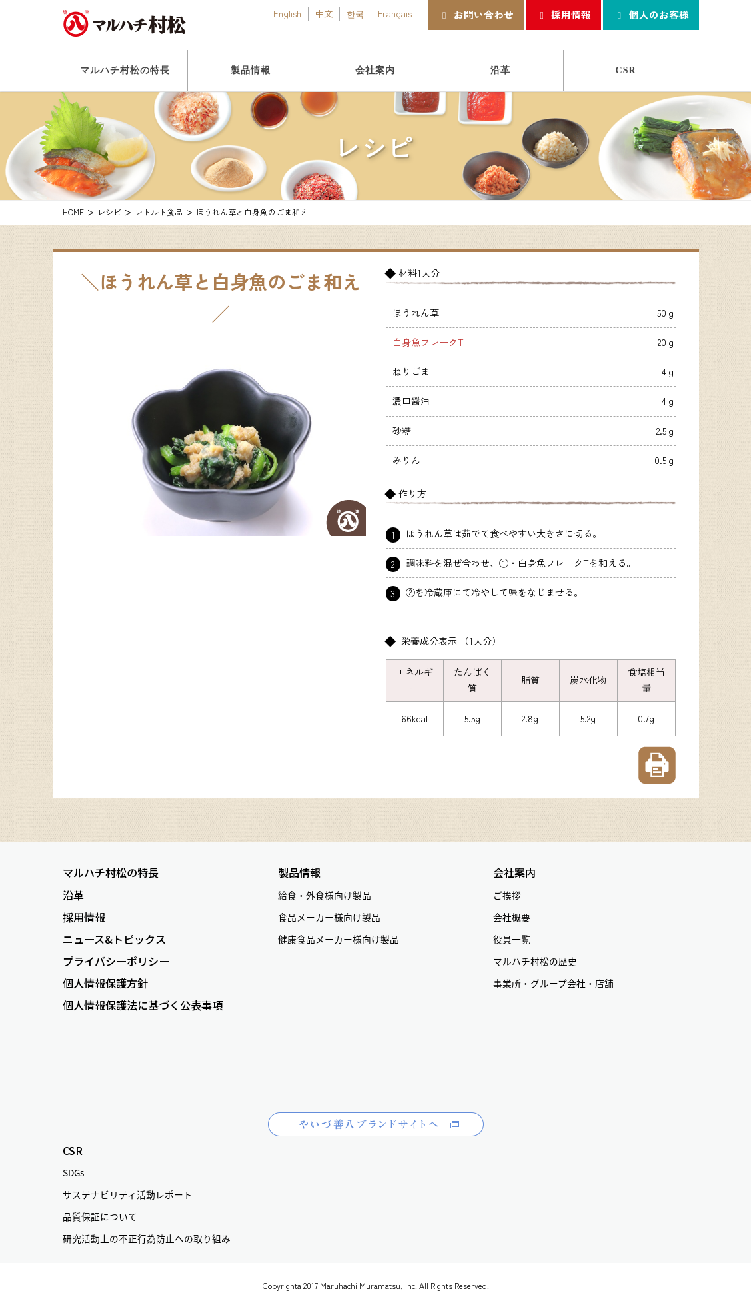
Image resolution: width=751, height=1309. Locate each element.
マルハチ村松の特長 (111, 872)
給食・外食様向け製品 (324, 895)
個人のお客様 (650, 14)
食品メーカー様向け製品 (329, 917)
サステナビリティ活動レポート (128, 1194)
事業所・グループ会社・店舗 (553, 983)
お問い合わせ (476, 14)
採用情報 (563, 14)
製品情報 (299, 872)
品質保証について (100, 1216)
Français (395, 13)
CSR (73, 1150)
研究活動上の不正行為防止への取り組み (147, 1238)
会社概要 (511, 917)
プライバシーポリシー (116, 961)
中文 (324, 13)
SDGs (73, 1172)
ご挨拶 (507, 895)
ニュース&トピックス (114, 939)
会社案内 (514, 872)
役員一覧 (511, 939)
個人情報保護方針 (105, 983)
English (287, 13)
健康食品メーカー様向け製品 (338, 939)
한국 (355, 13)
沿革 (73, 895)
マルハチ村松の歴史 (535, 961)
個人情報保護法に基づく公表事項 (143, 1005)
